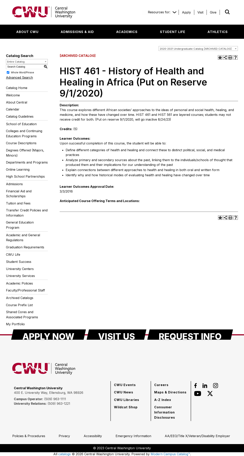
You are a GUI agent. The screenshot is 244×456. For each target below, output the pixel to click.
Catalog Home (16, 88)
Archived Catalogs (19, 298)
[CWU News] (123, 392)
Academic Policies (19, 283)
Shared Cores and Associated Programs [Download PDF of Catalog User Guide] (22, 314)
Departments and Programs (27, 162)
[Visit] (200, 12)
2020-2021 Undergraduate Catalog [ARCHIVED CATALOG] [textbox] (196, 48)
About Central (16, 102)
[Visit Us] (116, 334)
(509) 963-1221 (59, 404)
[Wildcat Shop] (126, 407)
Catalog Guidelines (19, 116)
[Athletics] (218, 31)
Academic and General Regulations (23, 237)
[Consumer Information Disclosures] (171, 412)
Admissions (14, 184)
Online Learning (18, 169)
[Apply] (186, 12)
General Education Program (20, 224)
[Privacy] (64, 436)
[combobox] (198, 48)
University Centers (20, 269)
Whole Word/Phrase (22, 72)
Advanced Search (19, 77)
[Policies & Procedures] (29, 436)
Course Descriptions (21, 143)
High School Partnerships (25, 176)
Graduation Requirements (25, 247)
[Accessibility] (92, 436)
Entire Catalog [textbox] (16, 61)
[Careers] (161, 384)
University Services (20, 276)
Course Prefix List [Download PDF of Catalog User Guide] (19, 305)
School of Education (21, 124)
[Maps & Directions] (170, 392)
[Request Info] (190, 334)
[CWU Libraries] (126, 399)
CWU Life (13, 255)
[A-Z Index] (162, 399)
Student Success (18, 262)
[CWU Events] (125, 384)
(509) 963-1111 (55, 399)
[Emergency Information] (133, 436)
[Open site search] (227, 12)
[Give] (213, 12)
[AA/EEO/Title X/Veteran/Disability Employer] (197, 436)
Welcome (13, 95)
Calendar (12, 109)
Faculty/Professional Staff (25, 290)
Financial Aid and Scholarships (19, 193)
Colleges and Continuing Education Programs (24, 133)
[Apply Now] (48, 334)
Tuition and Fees (18, 203)
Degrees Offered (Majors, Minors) (25, 152)
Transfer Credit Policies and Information (27, 212)
